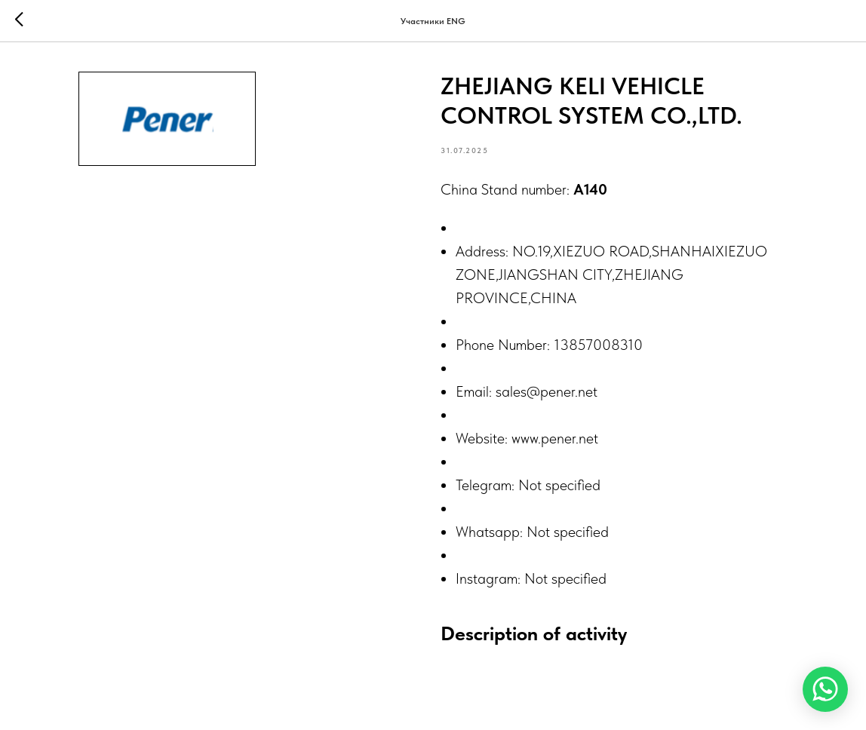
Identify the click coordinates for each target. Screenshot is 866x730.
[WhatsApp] (825, 689)
